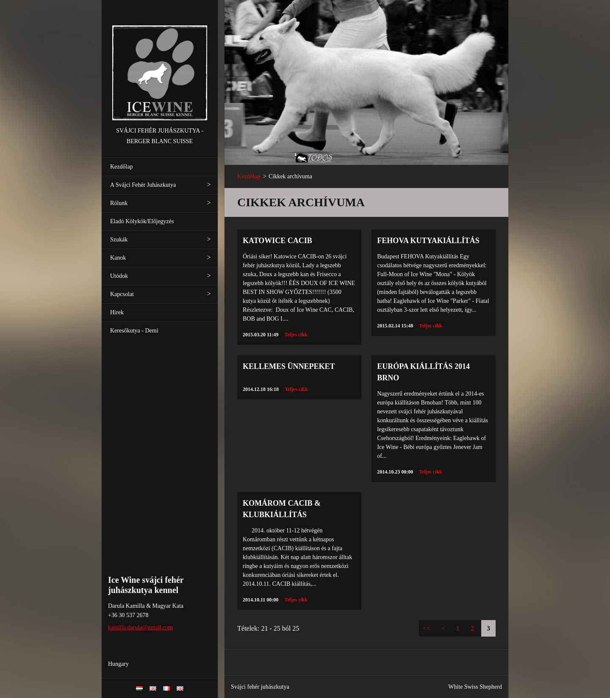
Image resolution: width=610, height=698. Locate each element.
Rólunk (119, 203)
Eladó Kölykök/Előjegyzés (142, 221)
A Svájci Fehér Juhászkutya (143, 185)
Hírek (117, 312)
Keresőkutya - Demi (134, 330)
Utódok (119, 276)
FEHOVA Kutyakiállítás (428, 240)
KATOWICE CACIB (277, 240)
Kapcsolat (122, 294)
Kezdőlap (121, 166)
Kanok (118, 258)
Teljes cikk (296, 335)
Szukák (119, 239)
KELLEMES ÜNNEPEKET (289, 366)
